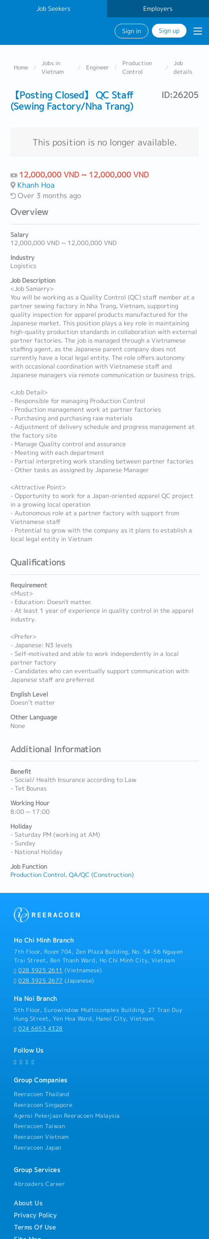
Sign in (131, 31)
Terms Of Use (35, 1227)
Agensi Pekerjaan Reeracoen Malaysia (67, 1115)
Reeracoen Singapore (43, 1104)
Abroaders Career (39, 1183)
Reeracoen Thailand (41, 1093)
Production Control (137, 67)
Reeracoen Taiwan (39, 1126)
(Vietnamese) (58, 970)
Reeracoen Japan (37, 1147)
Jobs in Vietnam (53, 67)
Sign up (169, 30)
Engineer (97, 67)
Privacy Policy (35, 1215)
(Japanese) (54, 980)
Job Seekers (53, 8)
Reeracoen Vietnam (41, 1137)
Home (21, 67)
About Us (28, 1203)
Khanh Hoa (36, 185)
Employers (158, 8)
